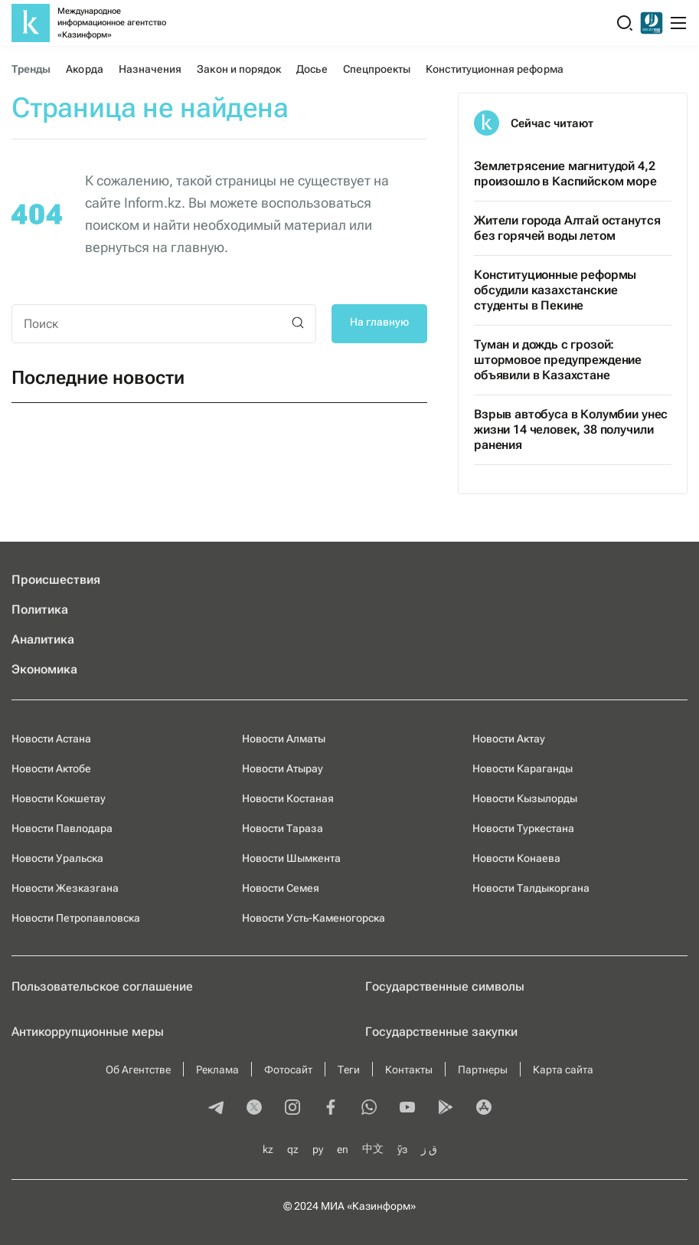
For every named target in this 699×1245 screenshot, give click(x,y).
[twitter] (254, 1108)
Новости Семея (280, 888)
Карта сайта (563, 1069)
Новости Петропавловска (75, 918)
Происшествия (55, 579)
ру (317, 1149)
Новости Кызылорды (524, 798)
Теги (349, 1069)
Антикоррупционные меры (87, 1031)
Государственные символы (444, 986)
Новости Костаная (288, 798)
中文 (373, 1148)
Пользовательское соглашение (102, 986)
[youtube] (407, 1108)
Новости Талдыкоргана (531, 888)
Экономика (44, 669)
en (342, 1149)
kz (268, 1149)
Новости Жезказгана (65, 888)
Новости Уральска (57, 858)
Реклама (217, 1069)
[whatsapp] (369, 1108)
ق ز (429, 1149)
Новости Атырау (282, 768)
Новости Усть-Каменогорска (313, 918)
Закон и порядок (239, 69)
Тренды (31, 69)
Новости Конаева (516, 858)
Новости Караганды (522, 768)
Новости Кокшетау (58, 798)
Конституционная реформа (494, 69)
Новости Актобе (51, 768)
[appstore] (484, 1108)
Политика (39, 609)
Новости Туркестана (523, 828)
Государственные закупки (441, 1031)
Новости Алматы (283, 738)
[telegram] (216, 1108)
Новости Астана (51, 738)
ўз (402, 1149)
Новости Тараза (282, 828)
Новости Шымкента (291, 858)
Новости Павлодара (62, 828)
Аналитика (42, 639)
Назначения (150, 69)
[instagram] (292, 1108)
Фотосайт (288, 1069)
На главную (379, 322)
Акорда (84, 69)
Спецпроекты (377, 69)
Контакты (409, 1069)
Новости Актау (508, 738)
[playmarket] (445, 1108)
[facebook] (330, 1108)
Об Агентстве (138, 1069)
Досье (311, 69)
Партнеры (483, 1069)
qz (293, 1149)
